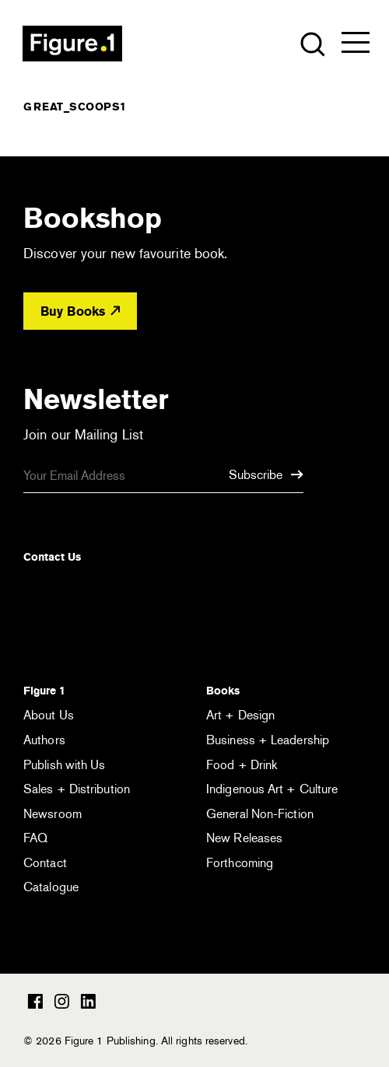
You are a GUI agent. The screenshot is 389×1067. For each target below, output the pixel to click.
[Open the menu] (356, 46)
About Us (48, 715)
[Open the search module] (311, 43)
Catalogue (51, 887)
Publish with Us (64, 765)
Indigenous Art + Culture (272, 789)
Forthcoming (239, 863)
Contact (45, 863)
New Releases (244, 838)
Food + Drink (241, 765)
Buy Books (80, 311)
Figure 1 (44, 691)
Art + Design (240, 715)
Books (223, 691)
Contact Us (52, 557)
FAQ (35, 838)
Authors (44, 740)
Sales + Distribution (76, 789)
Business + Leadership (267, 740)
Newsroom (52, 814)
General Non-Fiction (260, 814)
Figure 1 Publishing (72, 43)
